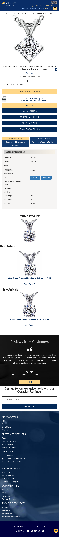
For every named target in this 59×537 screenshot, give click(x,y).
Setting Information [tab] (15, 138)
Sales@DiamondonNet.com (15, 458)
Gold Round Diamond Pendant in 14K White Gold (29, 278)
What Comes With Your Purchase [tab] (43, 142)
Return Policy (6, 472)
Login (41, 8)
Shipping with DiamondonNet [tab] (15, 142)
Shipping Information (9, 444)
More (29, 382)
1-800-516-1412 (11, 455)
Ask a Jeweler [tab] (15, 146)
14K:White (46, 178)
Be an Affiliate (7, 513)
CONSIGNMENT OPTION (29, 117)
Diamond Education (9, 441)
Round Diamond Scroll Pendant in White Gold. (29, 319)
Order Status (6, 427)
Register (4, 424)
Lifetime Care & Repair (10, 482)
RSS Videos (6, 510)
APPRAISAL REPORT (29, 123)
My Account (34, 8)
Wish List (5, 430)
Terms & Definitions (9, 448)
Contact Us (6, 438)
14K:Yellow (35, 178)
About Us (5, 490)
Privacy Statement (8, 475)
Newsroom (6, 496)
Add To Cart (29, 105)
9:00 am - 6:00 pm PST (13, 461)
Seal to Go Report (8, 478)
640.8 (32, 284)
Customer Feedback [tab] (43, 138)
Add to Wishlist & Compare (29, 92)
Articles (4, 493)
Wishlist (25, 8)
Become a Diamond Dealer (11, 517)
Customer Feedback (9, 499)
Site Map (5, 507)
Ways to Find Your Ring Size (30, 129)
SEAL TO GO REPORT (29, 111)
